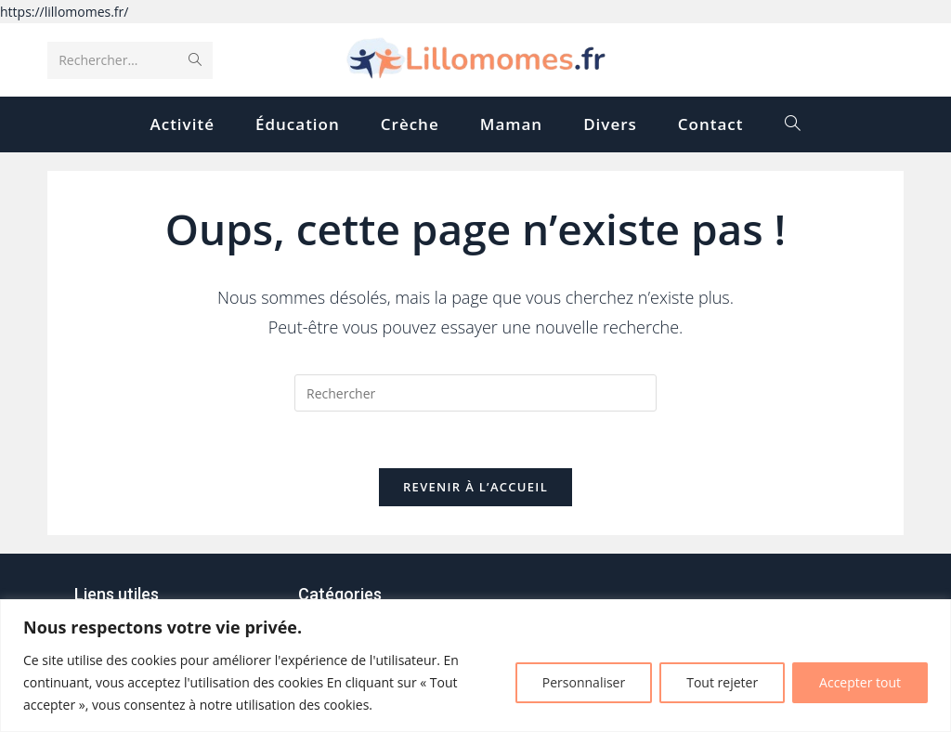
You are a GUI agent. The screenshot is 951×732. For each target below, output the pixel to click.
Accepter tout (860, 682)
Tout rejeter (722, 682)
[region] (475, 665)
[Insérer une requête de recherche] (475, 393)
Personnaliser (583, 682)
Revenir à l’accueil (475, 486)
